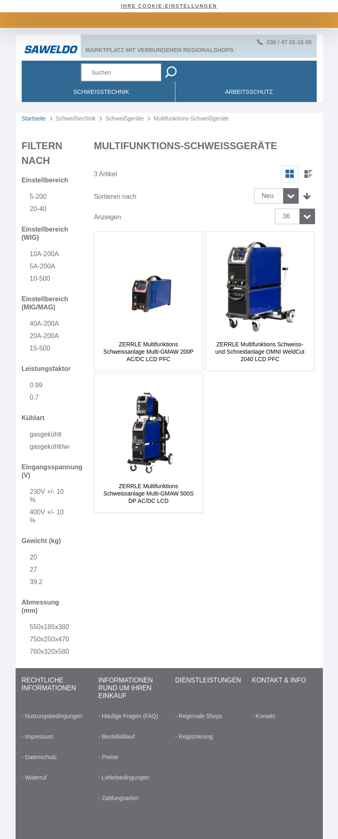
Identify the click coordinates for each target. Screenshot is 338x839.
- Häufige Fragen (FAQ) (128, 716)
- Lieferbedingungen (124, 777)
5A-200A (42, 266)
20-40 (38, 208)
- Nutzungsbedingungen (52, 716)
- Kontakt (263, 716)
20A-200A (44, 335)
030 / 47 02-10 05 (289, 42)
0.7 (34, 397)
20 (33, 557)
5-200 (38, 196)
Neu (268, 195)
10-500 (40, 278)
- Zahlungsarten (118, 798)
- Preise (108, 757)
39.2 (36, 581)
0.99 (36, 385)
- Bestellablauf (116, 736)
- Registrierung (194, 736)
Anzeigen (107, 217)
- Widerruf (34, 777)
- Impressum (38, 736)
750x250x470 (49, 639)
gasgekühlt (45, 434)
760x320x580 (49, 651)
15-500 (40, 348)
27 (33, 569)
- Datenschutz (39, 757)
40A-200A (44, 323)
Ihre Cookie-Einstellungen (169, 6)
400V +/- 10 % (47, 516)
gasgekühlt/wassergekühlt (49, 446)
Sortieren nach (115, 196)
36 (286, 216)
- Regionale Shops (198, 716)
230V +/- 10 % (47, 495)
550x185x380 (49, 626)
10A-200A (44, 253)
